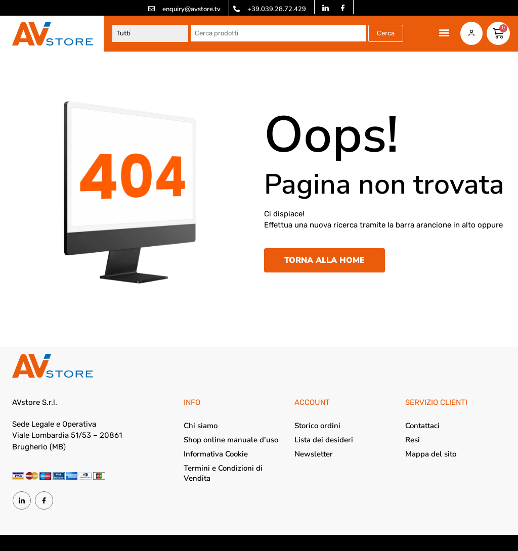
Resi (412, 440)
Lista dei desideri (323, 440)
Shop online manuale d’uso (231, 440)
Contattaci (422, 426)
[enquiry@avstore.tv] (151, 9)
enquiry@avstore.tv (191, 9)
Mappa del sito (430, 454)
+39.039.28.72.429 (276, 9)
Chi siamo (201, 426)
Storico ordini (317, 426)
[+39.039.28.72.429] (236, 9)
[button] (444, 32)
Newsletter (313, 454)
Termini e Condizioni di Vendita (223, 473)
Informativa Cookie (216, 454)
